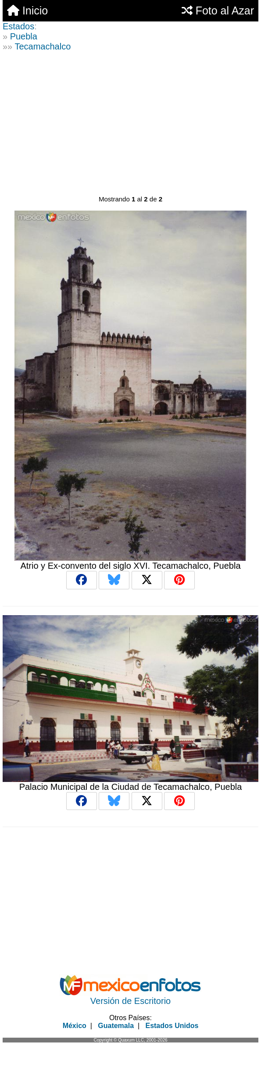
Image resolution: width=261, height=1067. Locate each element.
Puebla (23, 36)
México (74, 1025)
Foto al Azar (218, 10)
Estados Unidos (171, 1025)
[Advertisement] (130, 126)
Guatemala (116, 1025)
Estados (18, 26)
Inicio (27, 10)
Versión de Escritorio (130, 1001)
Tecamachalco (42, 46)
